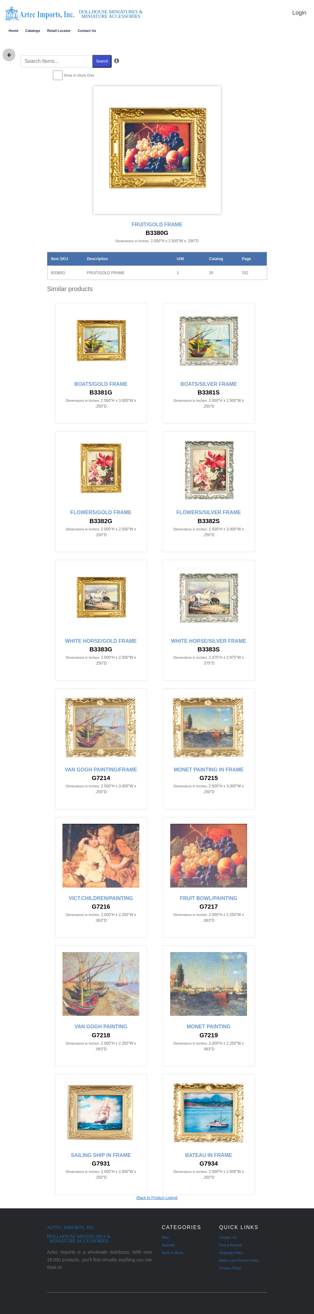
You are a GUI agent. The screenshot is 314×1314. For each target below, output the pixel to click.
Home (13, 31)
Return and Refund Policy (239, 1260)
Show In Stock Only (79, 75)
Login (299, 13)
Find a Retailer (230, 1245)
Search (102, 61)
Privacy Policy (230, 1268)
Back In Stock (172, 1253)
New (165, 1237)
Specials (168, 1245)
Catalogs (33, 31)
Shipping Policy (231, 1253)
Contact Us (86, 31)
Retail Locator (58, 31)
